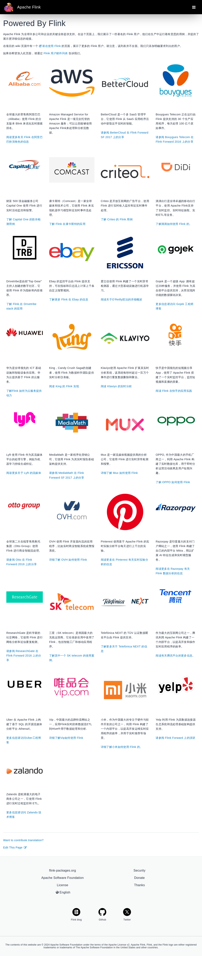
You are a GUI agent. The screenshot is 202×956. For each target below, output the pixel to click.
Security (139, 870)
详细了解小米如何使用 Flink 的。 (122, 746)
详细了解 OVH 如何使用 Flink (68, 559)
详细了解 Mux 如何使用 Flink (119, 472)
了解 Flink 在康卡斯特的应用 (67, 223)
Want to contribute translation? (23, 840)
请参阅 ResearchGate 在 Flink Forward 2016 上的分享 (23, 655)
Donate (139, 877)
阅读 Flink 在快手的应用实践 (174, 390)
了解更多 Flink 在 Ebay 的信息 (68, 299)
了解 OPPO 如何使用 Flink (173, 482)
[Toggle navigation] (194, 7)
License (62, 885)
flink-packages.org (62, 870)
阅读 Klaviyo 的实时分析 (116, 386)
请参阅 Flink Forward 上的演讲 (175, 737)
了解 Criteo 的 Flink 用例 (117, 219)
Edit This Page (15, 847)
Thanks (139, 885)
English (63, 892)
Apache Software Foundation (62, 877)
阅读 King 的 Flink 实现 (64, 386)
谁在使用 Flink (50, 46)
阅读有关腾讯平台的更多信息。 (175, 655)
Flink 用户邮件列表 (56, 53)
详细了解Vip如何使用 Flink (66, 737)
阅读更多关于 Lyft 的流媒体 (23, 472)
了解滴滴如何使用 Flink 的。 (174, 223)
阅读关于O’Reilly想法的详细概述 (121, 299)
